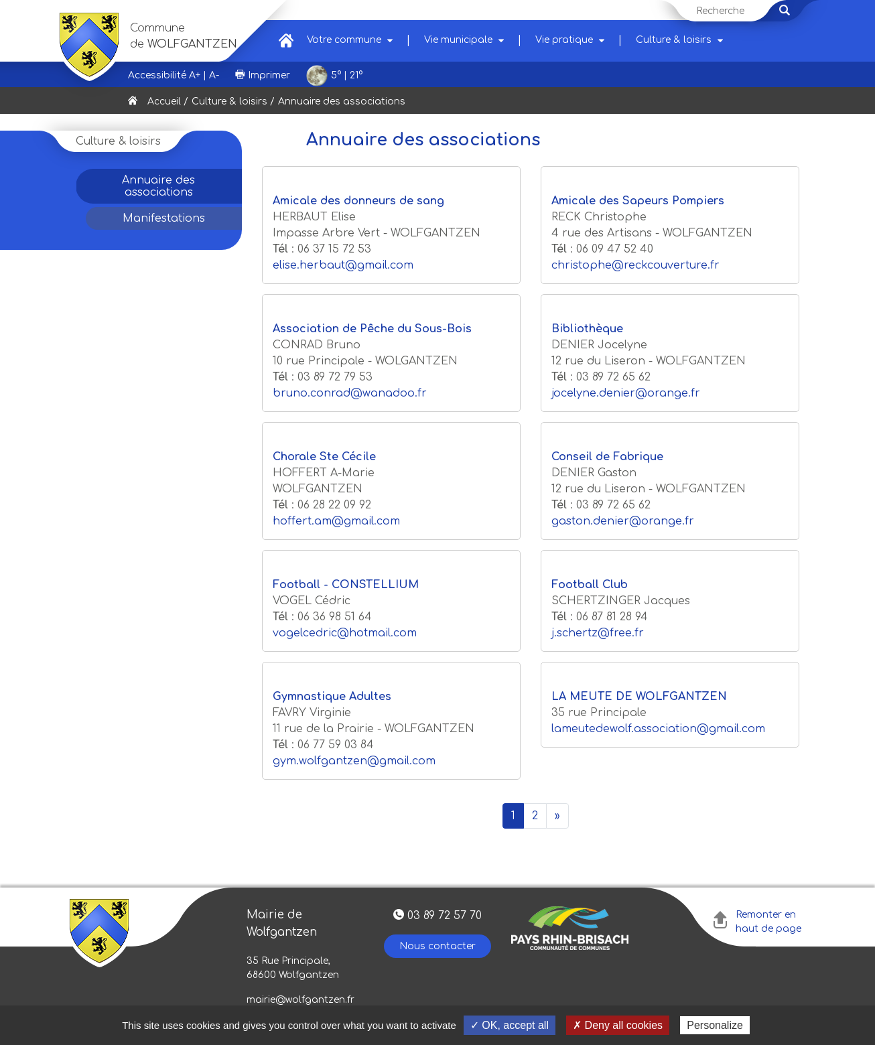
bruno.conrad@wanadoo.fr (350, 393)
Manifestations (164, 218)
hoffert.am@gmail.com (336, 521)
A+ (194, 75)
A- (214, 75)
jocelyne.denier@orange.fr (625, 393)
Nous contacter (437, 946)
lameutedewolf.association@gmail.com (658, 729)
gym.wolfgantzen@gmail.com (354, 761)
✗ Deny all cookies (618, 1025)
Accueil (164, 101)
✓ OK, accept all (509, 1025)
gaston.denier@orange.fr (622, 521)
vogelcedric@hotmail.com (345, 633)
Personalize (715, 1025)
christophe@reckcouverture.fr (635, 265)
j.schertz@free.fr (597, 633)
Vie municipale (458, 40)
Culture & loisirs (674, 40)
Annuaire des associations (158, 186)
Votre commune (344, 40)
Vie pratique (564, 40)
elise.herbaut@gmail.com (343, 265)
